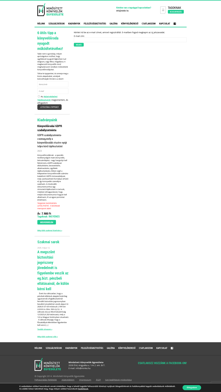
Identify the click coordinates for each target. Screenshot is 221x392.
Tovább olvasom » (44, 329)
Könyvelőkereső (129, 23)
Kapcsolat (164, 23)
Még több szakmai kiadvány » (49, 230)
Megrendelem (46, 222)
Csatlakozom (149, 23)
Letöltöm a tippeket (49, 107)
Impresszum (85, 379)
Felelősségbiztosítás (95, 23)
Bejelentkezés (176, 11)
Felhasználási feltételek (46, 379)
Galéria (114, 23)
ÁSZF (98, 379)
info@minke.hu (122, 10)
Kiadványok (74, 23)
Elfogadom (192, 387)
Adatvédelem (68, 379)
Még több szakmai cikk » (47, 337)
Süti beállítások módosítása (118, 379)
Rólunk (41, 23)
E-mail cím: (79, 36)
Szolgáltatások (56, 23)
